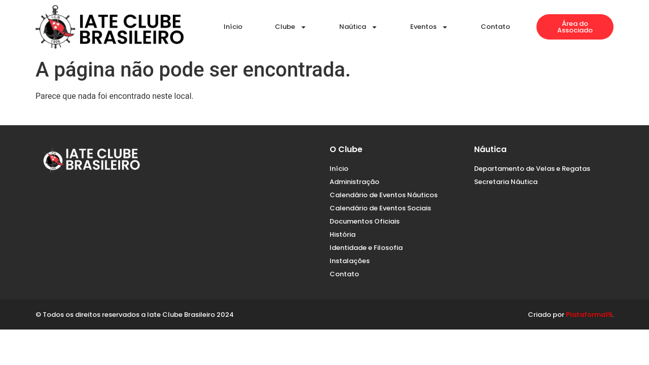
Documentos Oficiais (365, 221)
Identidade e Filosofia (366, 247)
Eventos (429, 27)
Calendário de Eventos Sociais (380, 208)
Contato (495, 26)
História (342, 234)
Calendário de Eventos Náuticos (384, 195)
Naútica (358, 27)
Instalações (350, 261)
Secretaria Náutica (505, 182)
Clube (291, 27)
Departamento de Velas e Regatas (532, 168)
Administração (354, 182)
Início (233, 26)
